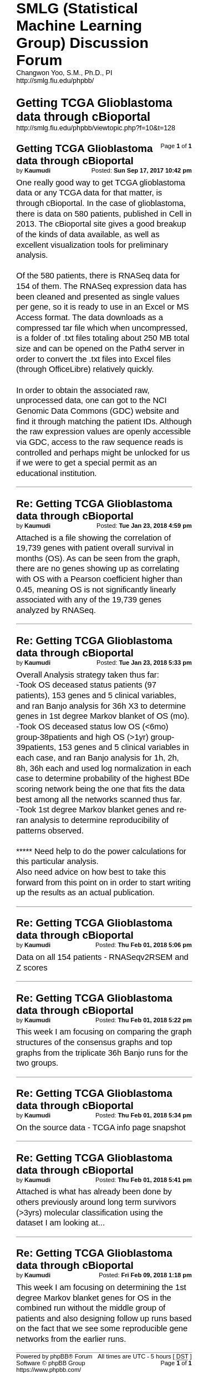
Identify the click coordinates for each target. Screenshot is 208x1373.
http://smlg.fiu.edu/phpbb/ (55, 81)
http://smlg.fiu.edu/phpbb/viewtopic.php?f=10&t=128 (95, 128)
